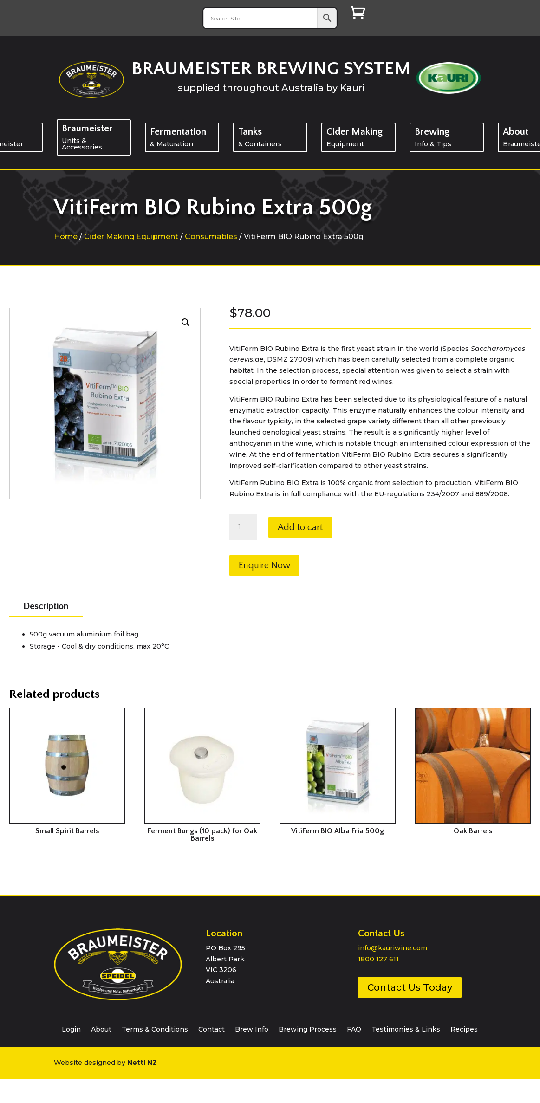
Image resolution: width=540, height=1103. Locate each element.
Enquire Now (264, 565)
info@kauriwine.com (392, 948)
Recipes (464, 1028)
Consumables (211, 236)
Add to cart (300, 527)
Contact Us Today (409, 987)
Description (46, 606)
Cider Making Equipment (131, 236)
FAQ (354, 1028)
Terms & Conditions (155, 1028)
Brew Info (251, 1028)
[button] (185, 322)
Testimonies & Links (405, 1028)
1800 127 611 (378, 959)
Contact (211, 1028)
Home (66, 236)
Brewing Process (308, 1028)
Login (71, 1028)
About (101, 1028)
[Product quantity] (243, 527)
